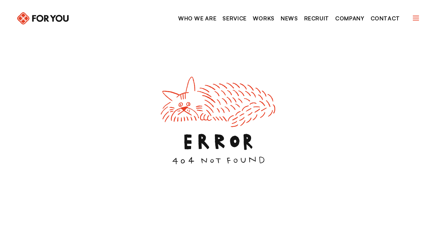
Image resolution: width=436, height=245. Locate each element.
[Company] (349, 18)
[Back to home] (43, 18)
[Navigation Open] (416, 18)
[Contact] (385, 18)
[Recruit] (316, 18)
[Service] (234, 18)
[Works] (264, 18)
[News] (289, 18)
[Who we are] (197, 18)
